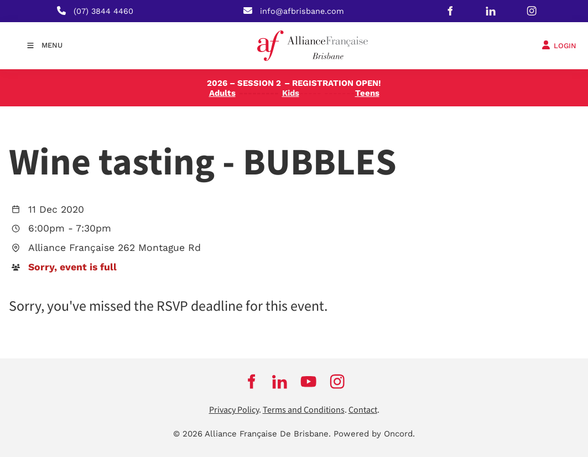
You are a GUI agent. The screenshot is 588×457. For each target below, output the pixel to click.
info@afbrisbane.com (302, 11)
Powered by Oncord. (374, 434)
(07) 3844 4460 (103, 11)
